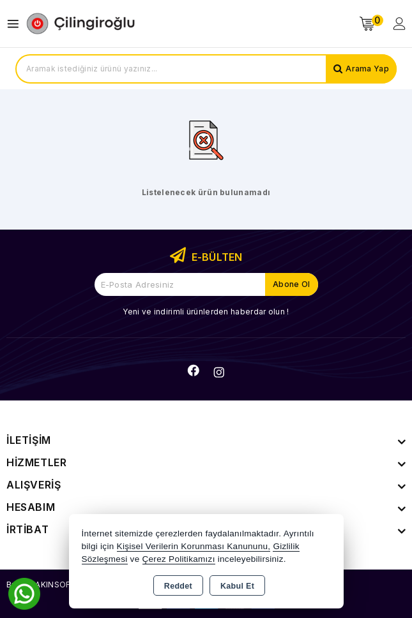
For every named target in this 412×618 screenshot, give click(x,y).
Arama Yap (367, 68)
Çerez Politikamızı (178, 559)
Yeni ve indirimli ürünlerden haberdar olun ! (206, 311)
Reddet (178, 586)
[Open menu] (16, 24)
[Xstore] (80, 23)
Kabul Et (237, 586)
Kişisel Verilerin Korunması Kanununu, (194, 546)
